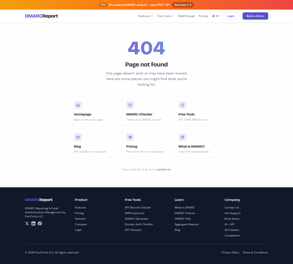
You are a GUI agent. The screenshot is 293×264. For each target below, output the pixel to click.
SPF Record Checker (138, 207)
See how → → (182, 5)
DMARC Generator (137, 218)
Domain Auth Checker (139, 224)
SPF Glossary (133, 230)
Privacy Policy (230, 252)
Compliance (232, 235)
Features (145, 16)
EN (215, 16)
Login (230, 16)
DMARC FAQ (182, 218)
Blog (177, 230)
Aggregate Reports (187, 224)
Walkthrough (186, 16)
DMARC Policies (185, 213)
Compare (81, 224)
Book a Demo (255, 16)
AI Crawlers (232, 230)
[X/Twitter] (27, 223)
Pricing (203, 16)
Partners (80, 218)
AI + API (229, 224)
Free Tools (165, 16)
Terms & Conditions (255, 252)
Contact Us (232, 207)
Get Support (233, 213)
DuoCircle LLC (34, 216)
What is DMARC (185, 207)
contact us (163, 169)
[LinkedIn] (33, 223)
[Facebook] (40, 223)
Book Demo (232, 218)
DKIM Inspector (134, 213)
